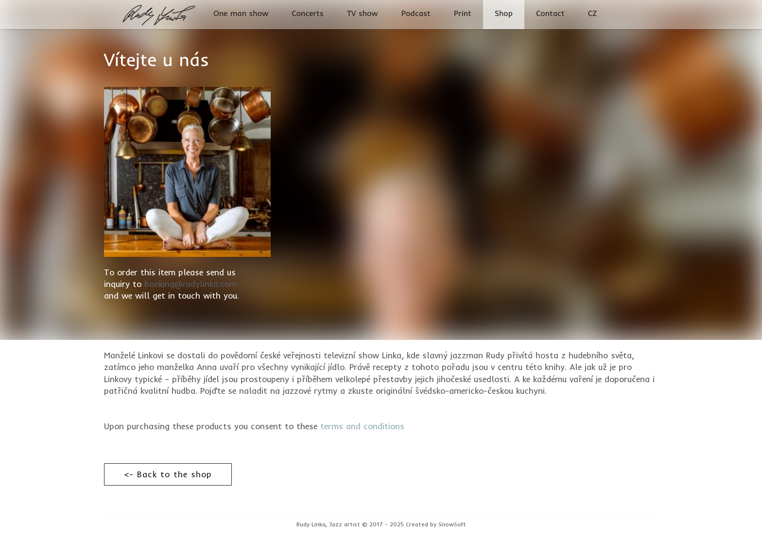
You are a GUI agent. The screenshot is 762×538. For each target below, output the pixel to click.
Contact (550, 13)
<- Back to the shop (168, 474)
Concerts (307, 13)
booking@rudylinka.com (190, 284)
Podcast (416, 13)
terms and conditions (362, 426)
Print (462, 13)
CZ (592, 13)
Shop (504, 13)
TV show (362, 13)
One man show (240, 13)
